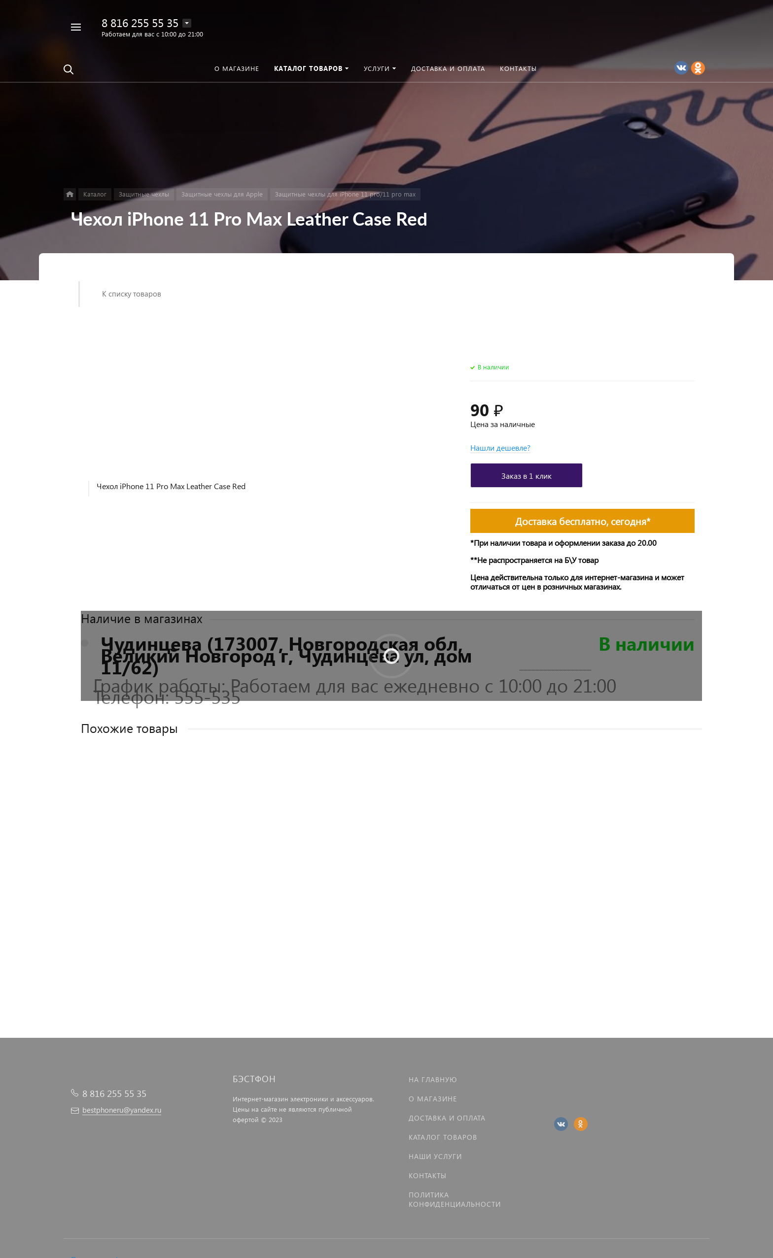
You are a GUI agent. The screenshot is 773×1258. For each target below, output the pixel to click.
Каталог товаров (443, 1137)
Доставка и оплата (447, 1118)
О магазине (433, 1098)
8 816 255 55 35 (140, 22)
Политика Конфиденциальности (455, 1199)
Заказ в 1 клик (526, 475)
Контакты (428, 1175)
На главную (433, 1079)
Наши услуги (435, 1156)
